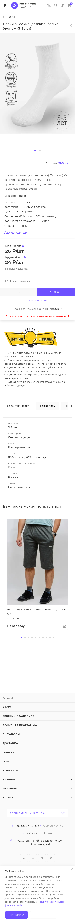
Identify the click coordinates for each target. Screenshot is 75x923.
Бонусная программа (20, 725)
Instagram (33, 858)
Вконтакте (24, 858)
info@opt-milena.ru (40, 833)
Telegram (42, 858)
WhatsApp (51, 858)
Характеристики (18, 406)
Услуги (8, 707)
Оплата (8, 752)
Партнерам (11, 788)
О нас (7, 761)
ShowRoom (11, 734)
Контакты (10, 770)
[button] (35, 150)
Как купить (47, 406)
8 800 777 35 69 (28, 826)
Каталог (9, 779)
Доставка (10, 743)
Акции (8, 697)
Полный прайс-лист (18, 716)
